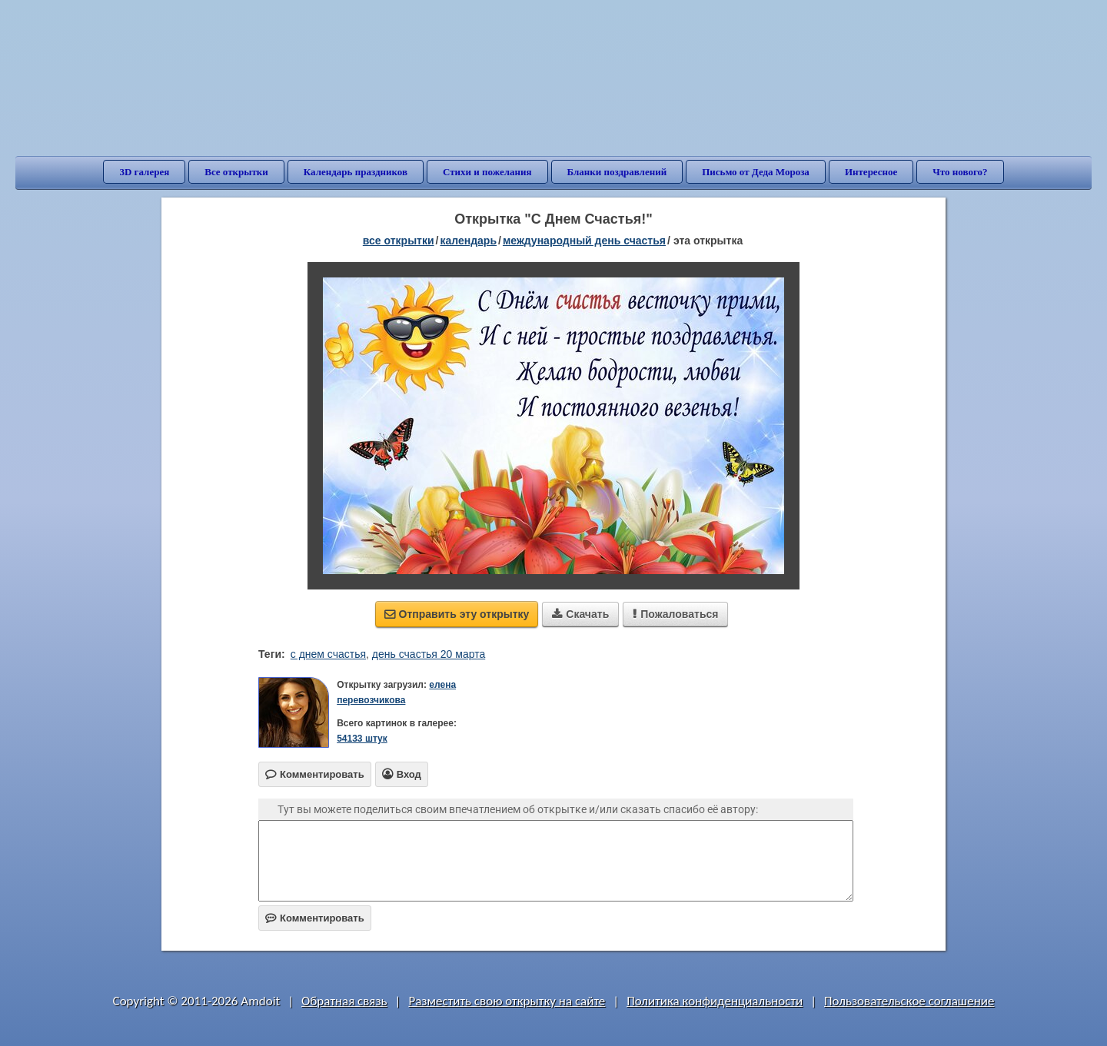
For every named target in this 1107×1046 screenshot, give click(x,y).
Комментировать (314, 918)
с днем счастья (328, 654)
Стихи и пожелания (487, 172)
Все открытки (236, 172)
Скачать (580, 614)
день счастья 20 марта (428, 654)
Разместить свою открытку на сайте (506, 1001)
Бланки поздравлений (617, 172)
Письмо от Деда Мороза (755, 172)
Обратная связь (344, 1001)
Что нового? (959, 172)
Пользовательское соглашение (909, 1001)
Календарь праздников (355, 172)
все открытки (398, 240)
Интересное (871, 172)
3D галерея (144, 172)
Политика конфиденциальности (715, 1001)
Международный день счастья (584, 240)
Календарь (468, 240)
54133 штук (362, 738)
